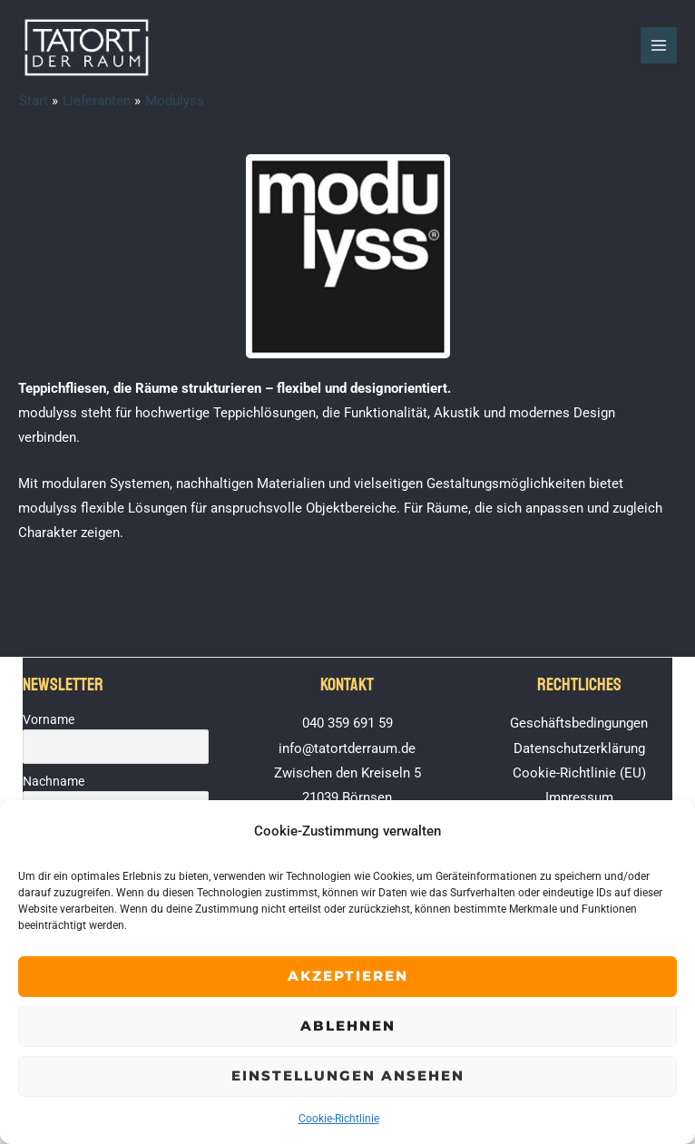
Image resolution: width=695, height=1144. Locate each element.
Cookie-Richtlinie (339, 1118)
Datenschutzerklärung (579, 748)
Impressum (579, 797)
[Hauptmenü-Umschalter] (659, 45)
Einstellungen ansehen (348, 1075)
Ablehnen (348, 1025)
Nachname (53, 781)
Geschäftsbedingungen (579, 723)
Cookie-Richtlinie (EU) (579, 773)
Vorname (48, 719)
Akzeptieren (348, 975)
